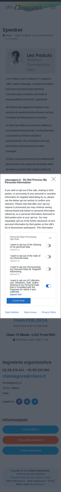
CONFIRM (19, 300)
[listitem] (30, 238)
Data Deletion (12, 312)
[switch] (48, 245)
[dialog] (30, 246)
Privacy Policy (49, 312)
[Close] (55, 180)
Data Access (30, 312)
